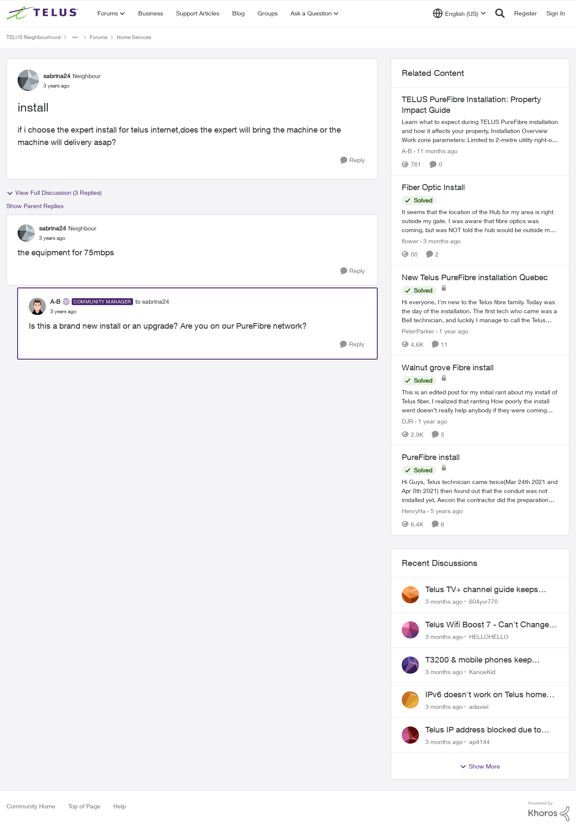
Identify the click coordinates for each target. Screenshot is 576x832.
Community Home (30, 806)
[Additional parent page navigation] (75, 37)
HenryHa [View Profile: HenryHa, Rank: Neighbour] (414, 510)
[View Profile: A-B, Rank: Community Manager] (37, 306)
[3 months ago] (440, 240)
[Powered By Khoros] (549, 811)
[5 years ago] (445, 510)
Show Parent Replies (35, 205)
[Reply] (353, 160)
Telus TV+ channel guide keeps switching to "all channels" (481, 589)
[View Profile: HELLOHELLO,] (410, 629)
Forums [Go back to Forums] (98, 37)
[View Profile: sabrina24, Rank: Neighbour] (28, 80)
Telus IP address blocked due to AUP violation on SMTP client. (483, 730)
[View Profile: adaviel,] (410, 699)
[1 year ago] (452, 331)
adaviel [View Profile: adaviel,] (478, 706)
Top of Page (84, 806)
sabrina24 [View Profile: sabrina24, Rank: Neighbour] (56, 75)
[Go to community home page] (43, 13)
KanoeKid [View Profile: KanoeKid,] (482, 671)
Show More (480, 766)
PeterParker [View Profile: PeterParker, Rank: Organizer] (418, 331)
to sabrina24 (152, 301)
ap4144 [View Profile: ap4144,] (479, 741)
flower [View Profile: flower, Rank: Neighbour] (410, 241)
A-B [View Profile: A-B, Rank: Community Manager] (55, 301)
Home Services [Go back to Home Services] (134, 37)
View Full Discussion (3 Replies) (54, 193)
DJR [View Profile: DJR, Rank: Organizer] (407, 420)
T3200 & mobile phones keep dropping (478, 660)
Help (119, 806)
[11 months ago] (436, 150)
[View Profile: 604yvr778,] (410, 594)
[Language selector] (459, 13)
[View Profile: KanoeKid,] (410, 665)
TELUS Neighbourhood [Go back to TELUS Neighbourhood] (33, 37)
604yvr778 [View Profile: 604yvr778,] (483, 601)
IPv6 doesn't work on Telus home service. (485, 695)
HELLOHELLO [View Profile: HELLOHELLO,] (489, 636)
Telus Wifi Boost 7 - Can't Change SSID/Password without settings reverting (487, 625)
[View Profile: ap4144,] (410, 735)
